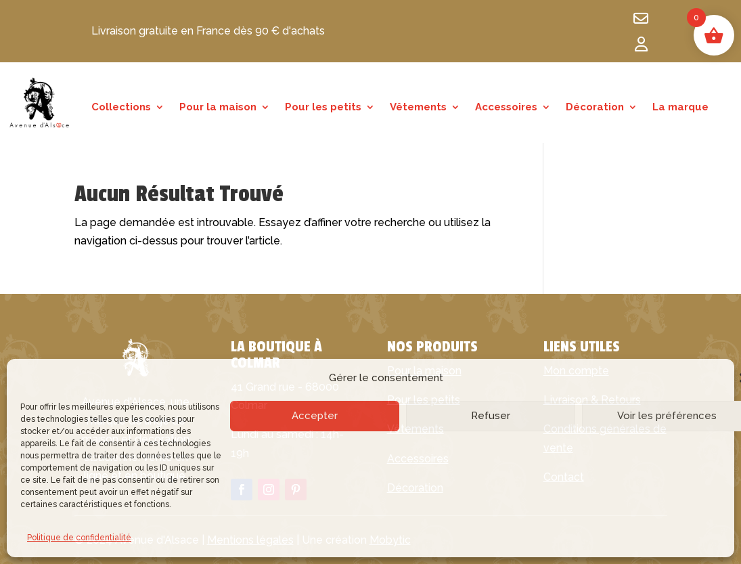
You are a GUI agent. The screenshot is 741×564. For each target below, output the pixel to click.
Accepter (315, 416)
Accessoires (506, 107)
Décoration (595, 107)
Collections (121, 107)
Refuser (490, 416)
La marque (680, 107)
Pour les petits (323, 107)
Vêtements (418, 107)
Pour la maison (217, 107)
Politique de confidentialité (79, 537)
